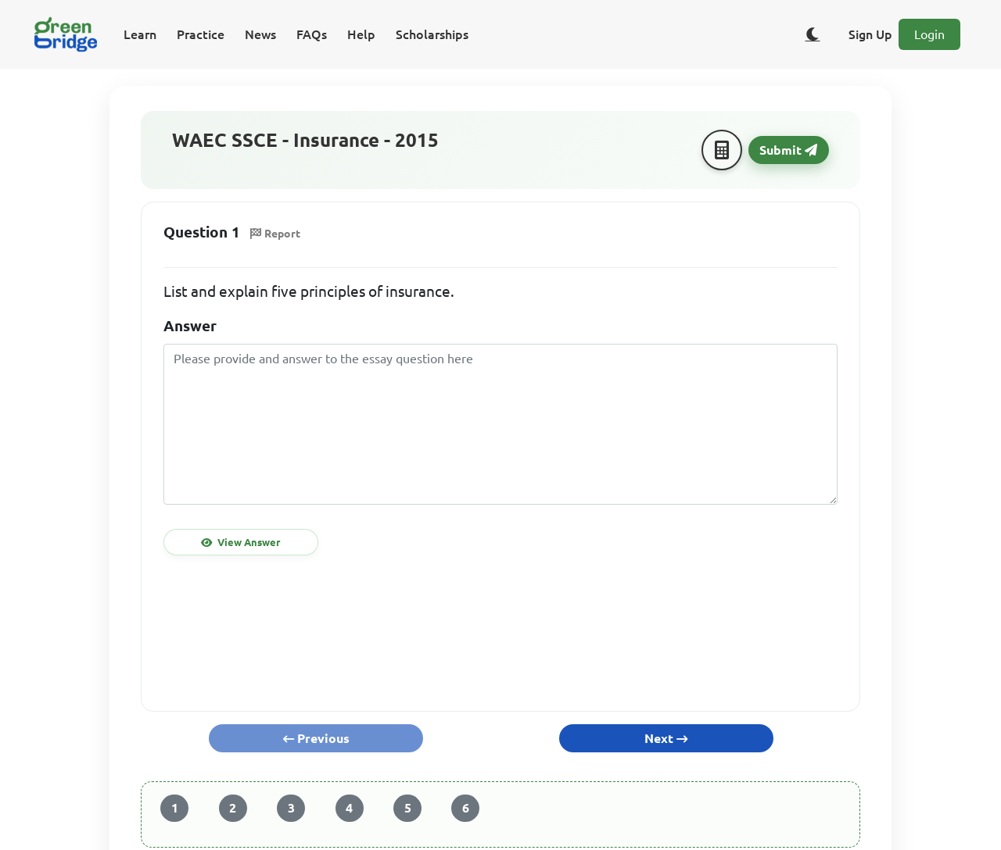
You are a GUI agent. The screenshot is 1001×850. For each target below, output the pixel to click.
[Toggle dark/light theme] (812, 34)
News (260, 34)
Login (929, 34)
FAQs (311, 34)
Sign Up (870, 34)
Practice (200, 34)
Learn (140, 34)
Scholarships (432, 34)
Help (361, 34)
